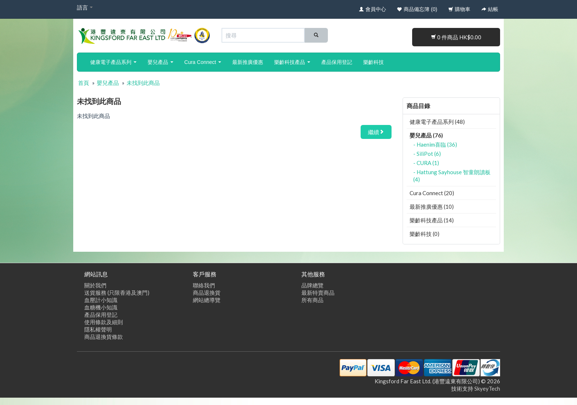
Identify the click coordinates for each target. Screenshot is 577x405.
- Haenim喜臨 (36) (435, 144)
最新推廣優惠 (247, 62)
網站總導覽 (206, 300)
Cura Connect (202, 62)
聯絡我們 (204, 285)
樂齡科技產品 (292, 62)
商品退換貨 (206, 292)
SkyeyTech (487, 388)
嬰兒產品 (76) (426, 135)
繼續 (376, 132)
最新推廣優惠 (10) (432, 206)
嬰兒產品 (160, 62)
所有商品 (312, 300)
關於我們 (95, 285)
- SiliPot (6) (427, 153)
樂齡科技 (373, 62)
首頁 (83, 82)
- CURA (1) (426, 163)
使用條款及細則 (103, 322)
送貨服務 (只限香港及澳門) (116, 292)
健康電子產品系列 (113, 62)
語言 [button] (85, 7)
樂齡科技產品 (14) (432, 220)
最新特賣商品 (317, 292)
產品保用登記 (336, 62)
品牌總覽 (312, 285)
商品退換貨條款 (103, 336)
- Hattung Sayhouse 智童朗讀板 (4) (452, 176)
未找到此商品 (143, 82)
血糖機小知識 (100, 307)
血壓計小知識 (100, 300)
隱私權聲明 (98, 329)
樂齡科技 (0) (424, 233)
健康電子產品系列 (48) (437, 121)
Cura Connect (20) (432, 193)
